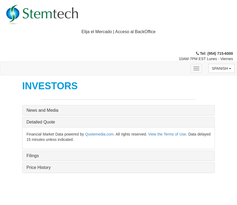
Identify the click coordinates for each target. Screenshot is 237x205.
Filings (32, 155)
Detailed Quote (40, 122)
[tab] (118, 32)
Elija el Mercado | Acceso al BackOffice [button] (119, 31)
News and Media (42, 110)
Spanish (221, 68)
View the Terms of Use (167, 134)
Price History (38, 167)
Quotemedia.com (99, 134)
